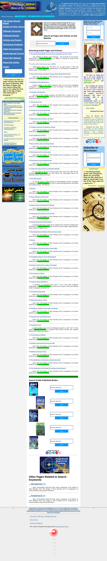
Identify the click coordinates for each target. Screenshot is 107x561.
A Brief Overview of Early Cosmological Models (45, 168)
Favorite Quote (93, 169)
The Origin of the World (38, 291)
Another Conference (34, 16)
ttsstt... (6, 132)
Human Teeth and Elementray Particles (42, 205)
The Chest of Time (36, 102)
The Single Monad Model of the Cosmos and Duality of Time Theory (51, 54)
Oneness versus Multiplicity (39, 281)
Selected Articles (13, 117)
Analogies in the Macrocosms (40, 82)
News (58, 511)
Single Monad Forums (13, 53)
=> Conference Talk (21, 16)
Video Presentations (12, 49)
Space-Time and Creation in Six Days (42, 118)
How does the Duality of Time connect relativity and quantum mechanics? (13, 107)
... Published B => (37, 496)
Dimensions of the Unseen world (41, 152)
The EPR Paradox (36, 178)
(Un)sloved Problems (13, 44)
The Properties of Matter (38, 335)
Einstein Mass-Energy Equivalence (41, 222)
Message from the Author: (93, 43)
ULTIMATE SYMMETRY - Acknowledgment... (10, 128)
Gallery (34, 511)
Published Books (11, 35)
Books (48, 24)
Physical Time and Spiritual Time (41, 316)
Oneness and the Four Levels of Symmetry (44, 265)
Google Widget (53, 25)
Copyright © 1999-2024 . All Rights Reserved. (43, 516)
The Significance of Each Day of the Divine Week (45, 360)
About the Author (11, 62)
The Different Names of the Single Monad (43, 257)
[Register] (100, 39)
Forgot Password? (90, 39)
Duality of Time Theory (14, 27)
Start (31, 508)
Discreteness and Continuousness (41, 160)
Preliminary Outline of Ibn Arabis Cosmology (44, 308)
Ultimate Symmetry (12, 31)
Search (63, 511)
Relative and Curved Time (38, 351)
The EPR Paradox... (9, 125)
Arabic (6, 67)
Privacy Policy (34, 520)
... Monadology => (37, 484)
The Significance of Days (38, 135)
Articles (73, 23)
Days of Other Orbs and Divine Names (42, 143)
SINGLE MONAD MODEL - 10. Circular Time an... (12, 135)
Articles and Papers (12, 40)
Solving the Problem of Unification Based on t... (10, 143)
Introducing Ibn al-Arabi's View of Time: (43, 213)
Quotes (53, 511)
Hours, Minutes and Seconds (39, 197)
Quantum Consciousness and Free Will (43, 343)
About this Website (12, 58)
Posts (45, 30)
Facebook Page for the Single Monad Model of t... (12, 121)
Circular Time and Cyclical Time (40, 110)
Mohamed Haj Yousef (62, 526)
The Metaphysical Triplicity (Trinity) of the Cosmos (46, 232)
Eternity (33, 188)
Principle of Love (36, 325)
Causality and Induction (38, 92)
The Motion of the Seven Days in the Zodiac (44, 248)
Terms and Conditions (36, 523)
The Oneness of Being (37, 273)
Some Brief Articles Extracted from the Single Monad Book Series (51, 74)
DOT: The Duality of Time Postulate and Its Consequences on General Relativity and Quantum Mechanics (93, 130)
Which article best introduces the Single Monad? (12, 113)
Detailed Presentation (47, 16)
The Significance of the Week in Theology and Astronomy (48, 368)
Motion (33, 240)
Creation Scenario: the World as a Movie (43, 127)
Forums (70, 28)
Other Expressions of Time (39, 300)
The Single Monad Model (11, 22)
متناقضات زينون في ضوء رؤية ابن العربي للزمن (43, 64)
